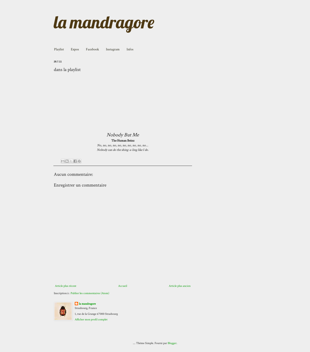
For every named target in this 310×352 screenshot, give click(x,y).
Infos (130, 49)
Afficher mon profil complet (91, 319)
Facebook (92, 49)
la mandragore (104, 22)
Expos (75, 49)
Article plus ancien (180, 286)
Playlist (59, 49)
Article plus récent (65, 286)
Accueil (122, 286)
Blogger (172, 343)
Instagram (113, 49)
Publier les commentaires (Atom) (90, 293)
